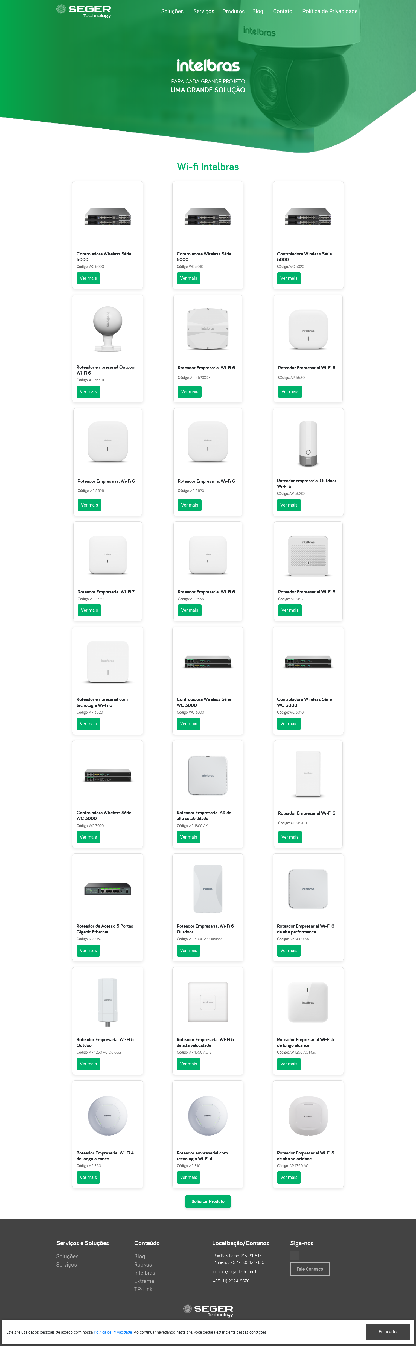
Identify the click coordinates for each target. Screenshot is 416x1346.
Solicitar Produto (208, 1201)
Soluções (172, 11)
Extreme (144, 1281)
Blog (257, 11)
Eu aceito (388, 1331)
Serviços (203, 11)
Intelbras (144, 1273)
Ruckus (143, 1264)
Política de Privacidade (329, 11)
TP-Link (143, 1289)
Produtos (233, 11)
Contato (283, 11)
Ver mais (88, 278)
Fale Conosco (310, 1269)
